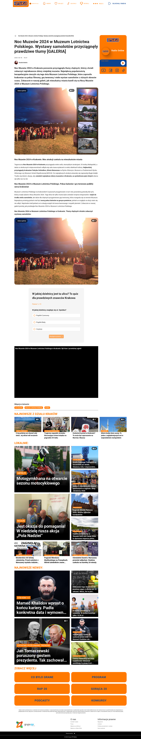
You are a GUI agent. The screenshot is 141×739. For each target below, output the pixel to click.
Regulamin (100, 721)
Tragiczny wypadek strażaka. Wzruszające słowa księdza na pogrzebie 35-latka (56, 435)
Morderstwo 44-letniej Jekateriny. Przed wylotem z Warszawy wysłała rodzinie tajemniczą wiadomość (28, 560)
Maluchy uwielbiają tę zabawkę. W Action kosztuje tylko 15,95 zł (85, 613)
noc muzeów (18, 407)
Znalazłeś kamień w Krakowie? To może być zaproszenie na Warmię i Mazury (84, 435)
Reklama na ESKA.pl (75, 726)
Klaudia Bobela (23, 62)
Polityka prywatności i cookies (105, 726)
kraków (47, 407)
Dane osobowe (101, 728)
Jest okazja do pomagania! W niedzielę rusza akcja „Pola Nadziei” (42, 528)
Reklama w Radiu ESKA (76, 728)
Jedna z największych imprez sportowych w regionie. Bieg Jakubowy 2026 (85, 488)
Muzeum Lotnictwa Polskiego (33, 407)
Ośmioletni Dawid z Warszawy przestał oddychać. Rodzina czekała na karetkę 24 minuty (85, 560)
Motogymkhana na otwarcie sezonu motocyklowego (42, 478)
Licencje (100, 724)
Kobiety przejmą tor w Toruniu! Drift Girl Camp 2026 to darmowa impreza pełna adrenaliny (85, 536)
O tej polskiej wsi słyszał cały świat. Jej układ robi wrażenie (28, 434)
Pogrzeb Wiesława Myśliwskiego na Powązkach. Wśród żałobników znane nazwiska (56, 560)
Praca (71, 724)
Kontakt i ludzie (74, 721)
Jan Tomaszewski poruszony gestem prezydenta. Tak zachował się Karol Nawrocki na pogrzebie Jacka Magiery (42, 653)
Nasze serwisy (70, 733)
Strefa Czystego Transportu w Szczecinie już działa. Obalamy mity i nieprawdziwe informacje (85, 464)
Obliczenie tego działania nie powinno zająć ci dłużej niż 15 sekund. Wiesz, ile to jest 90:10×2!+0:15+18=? (84, 589)
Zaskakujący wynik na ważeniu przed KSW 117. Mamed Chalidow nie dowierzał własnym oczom (85, 636)
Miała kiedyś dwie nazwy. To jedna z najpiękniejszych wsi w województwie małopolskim (113, 435)
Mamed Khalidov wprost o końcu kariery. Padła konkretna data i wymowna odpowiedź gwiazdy (42, 605)
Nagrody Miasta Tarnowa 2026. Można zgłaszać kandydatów (85, 512)
